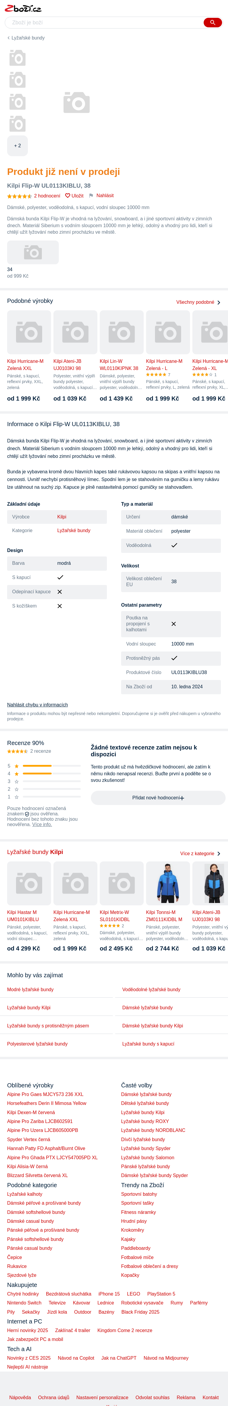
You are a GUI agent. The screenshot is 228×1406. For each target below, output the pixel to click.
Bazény (106, 1312)
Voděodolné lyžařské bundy (151, 989)
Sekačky (31, 1312)
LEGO (133, 1293)
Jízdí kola (57, 1312)
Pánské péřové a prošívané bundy (43, 1230)
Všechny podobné (198, 302)
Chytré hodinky (23, 1293)
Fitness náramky (138, 1212)
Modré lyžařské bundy (30, 989)
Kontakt (210, 1397)
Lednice (105, 1302)
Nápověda (20, 1397)
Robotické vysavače (142, 1302)
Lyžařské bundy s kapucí (148, 1043)
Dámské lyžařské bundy (147, 1007)
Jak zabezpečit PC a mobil (35, 1339)
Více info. (42, 824)
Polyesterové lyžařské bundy (37, 1043)
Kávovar (81, 1302)
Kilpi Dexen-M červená (31, 1112)
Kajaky (128, 1239)
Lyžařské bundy (28, 37)
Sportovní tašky (137, 1203)
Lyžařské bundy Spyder (146, 1148)
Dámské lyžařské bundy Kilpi (152, 1025)
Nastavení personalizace (102, 1397)
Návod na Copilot (76, 1358)
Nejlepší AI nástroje (27, 1366)
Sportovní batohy (139, 1194)
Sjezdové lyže (22, 1275)
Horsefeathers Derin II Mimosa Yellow (46, 1103)
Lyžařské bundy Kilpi (28, 1007)
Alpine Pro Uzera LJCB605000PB (42, 1130)
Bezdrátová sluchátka (68, 1293)
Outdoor (82, 1312)
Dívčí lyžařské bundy (143, 1139)
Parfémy (199, 1302)
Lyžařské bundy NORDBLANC (153, 1130)
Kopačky (130, 1275)
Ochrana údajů (53, 1397)
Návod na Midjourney (166, 1358)
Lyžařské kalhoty (24, 1194)
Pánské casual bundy (29, 1248)
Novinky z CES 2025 (29, 1358)
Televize (57, 1302)
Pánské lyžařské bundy (145, 1166)
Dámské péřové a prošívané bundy (44, 1203)
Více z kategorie (200, 853)
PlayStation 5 (161, 1293)
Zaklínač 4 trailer (72, 1330)
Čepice (14, 1257)
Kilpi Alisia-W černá (27, 1166)
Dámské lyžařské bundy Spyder (154, 1175)
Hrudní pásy (134, 1221)
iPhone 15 (109, 1293)
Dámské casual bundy (30, 1221)
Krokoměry (132, 1230)
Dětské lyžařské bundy (145, 1103)
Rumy (176, 1302)
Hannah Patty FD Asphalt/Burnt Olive (46, 1148)
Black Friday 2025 (140, 1312)
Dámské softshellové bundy (36, 1212)
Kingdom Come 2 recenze (124, 1330)
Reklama (186, 1397)
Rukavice (17, 1266)
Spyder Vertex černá (28, 1139)
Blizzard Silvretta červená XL (37, 1175)
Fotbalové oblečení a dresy (149, 1266)
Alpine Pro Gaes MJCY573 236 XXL (45, 1094)
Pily (11, 1312)
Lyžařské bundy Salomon (147, 1157)
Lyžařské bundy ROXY (145, 1121)
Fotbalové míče (137, 1257)
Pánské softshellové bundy (35, 1239)
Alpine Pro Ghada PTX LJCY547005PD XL (52, 1157)
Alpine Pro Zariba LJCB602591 (40, 1121)
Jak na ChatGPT (118, 1358)
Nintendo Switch (24, 1302)
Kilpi (61, 516)
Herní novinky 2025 (27, 1330)
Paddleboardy (136, 1248)
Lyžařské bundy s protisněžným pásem (48, 1025)
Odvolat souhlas (153, 1397)
